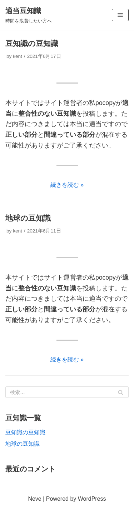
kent (17, 56)
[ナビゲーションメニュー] (120, 15)
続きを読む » (67, 185)
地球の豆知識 (28, 218)
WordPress (92, 499)
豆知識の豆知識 (31, 43)
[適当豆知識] (28, 15)
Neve (34, 499)
